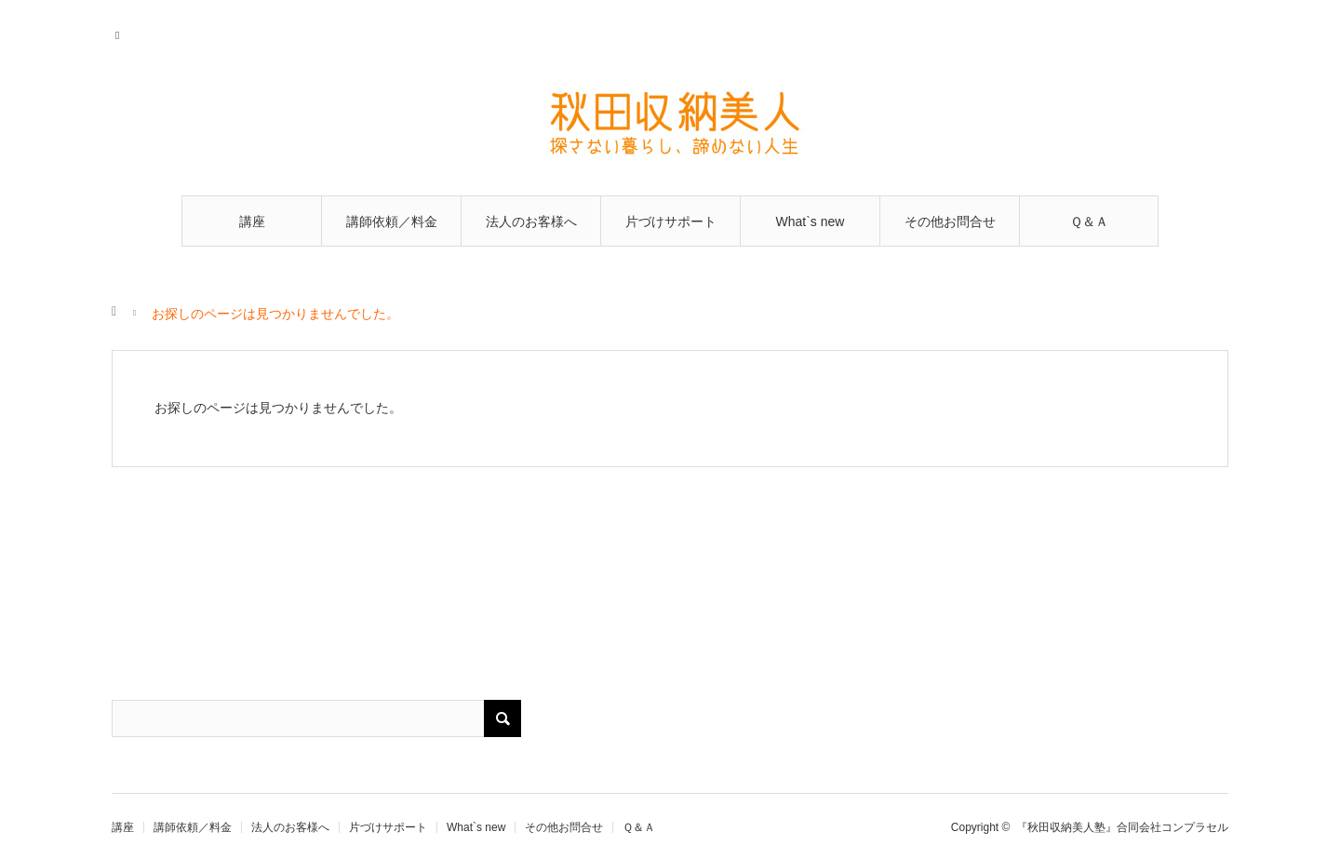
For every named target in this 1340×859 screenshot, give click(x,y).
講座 (252, 221)
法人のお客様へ (531, 221)
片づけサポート (671, 221)
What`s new (810, 221)
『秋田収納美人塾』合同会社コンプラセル (1122, 827)
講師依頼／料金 (391, 221)
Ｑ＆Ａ (1089, 221)
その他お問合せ (950, 221)
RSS (123, 33)
